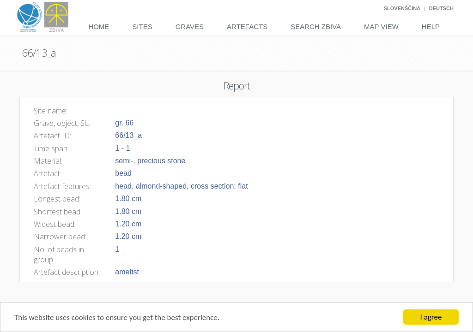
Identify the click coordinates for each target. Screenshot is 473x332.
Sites (142, 26)
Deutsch (441, 8)
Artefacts (247, 26)
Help (431, 26)
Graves (190, 26)
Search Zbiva (316, 26)
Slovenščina (402, 8)
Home (98, 26)
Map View (381, 26)
